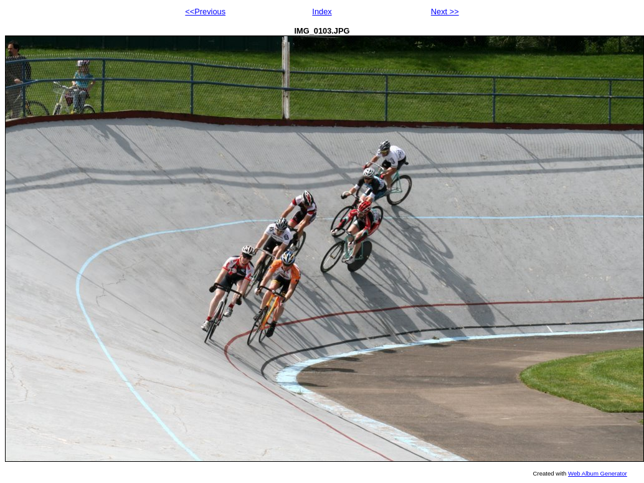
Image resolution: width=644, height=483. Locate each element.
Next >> (445, 11)
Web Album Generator (597, 473)
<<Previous (205, 11)
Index (321, 11)
